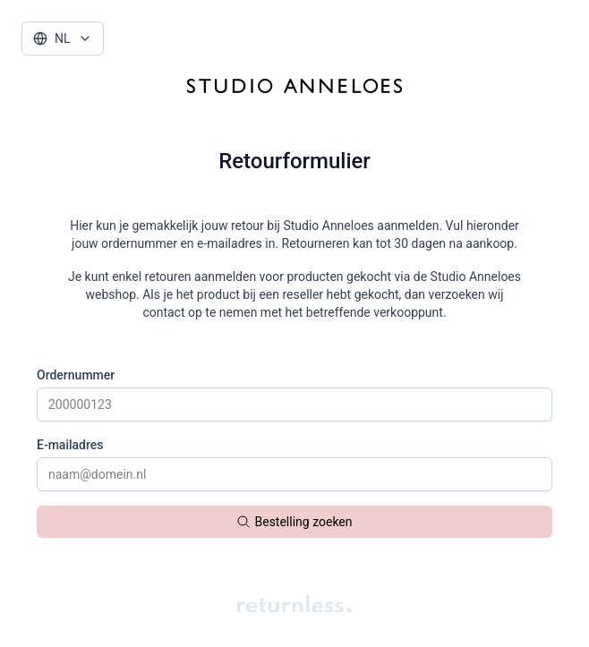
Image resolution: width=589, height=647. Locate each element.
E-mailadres (70, 445)
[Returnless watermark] (294, 604)
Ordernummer (76, 375)
